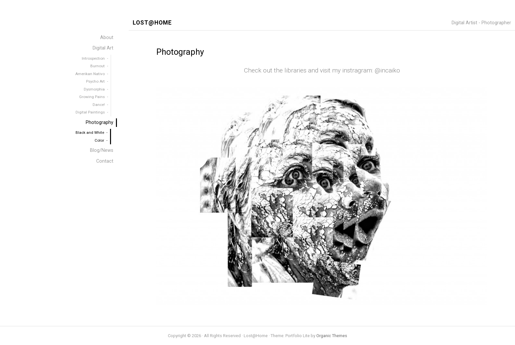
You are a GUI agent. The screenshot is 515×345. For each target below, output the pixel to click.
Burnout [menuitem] (97, 66)
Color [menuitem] (99, 140)
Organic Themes (331, 335)
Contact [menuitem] (104, 161)
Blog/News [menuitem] (101, 150)
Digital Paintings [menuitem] (90, 112)
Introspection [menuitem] (93, 58)
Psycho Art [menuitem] (95, 81)
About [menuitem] (106, 37)
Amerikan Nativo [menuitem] (90, 73)
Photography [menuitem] (99, 122)
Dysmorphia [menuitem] (94, 89)
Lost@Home (152, 23)
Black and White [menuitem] (90, 132)
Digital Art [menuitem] (103, 48)
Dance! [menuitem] (99, 104)
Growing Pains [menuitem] (92, 96)
